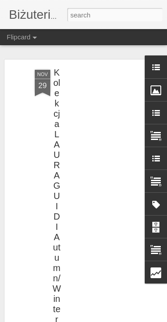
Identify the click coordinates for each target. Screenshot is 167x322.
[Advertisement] (90, 130)
